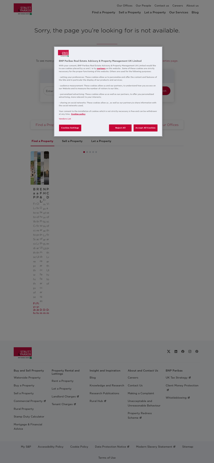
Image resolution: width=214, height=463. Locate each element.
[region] (108, 91)
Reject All (120, 128)
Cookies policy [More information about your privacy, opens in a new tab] (78, 114)
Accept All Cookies (145, 128)
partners (101, 68)
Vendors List (65, 119)
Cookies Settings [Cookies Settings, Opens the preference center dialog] (70, 128)
